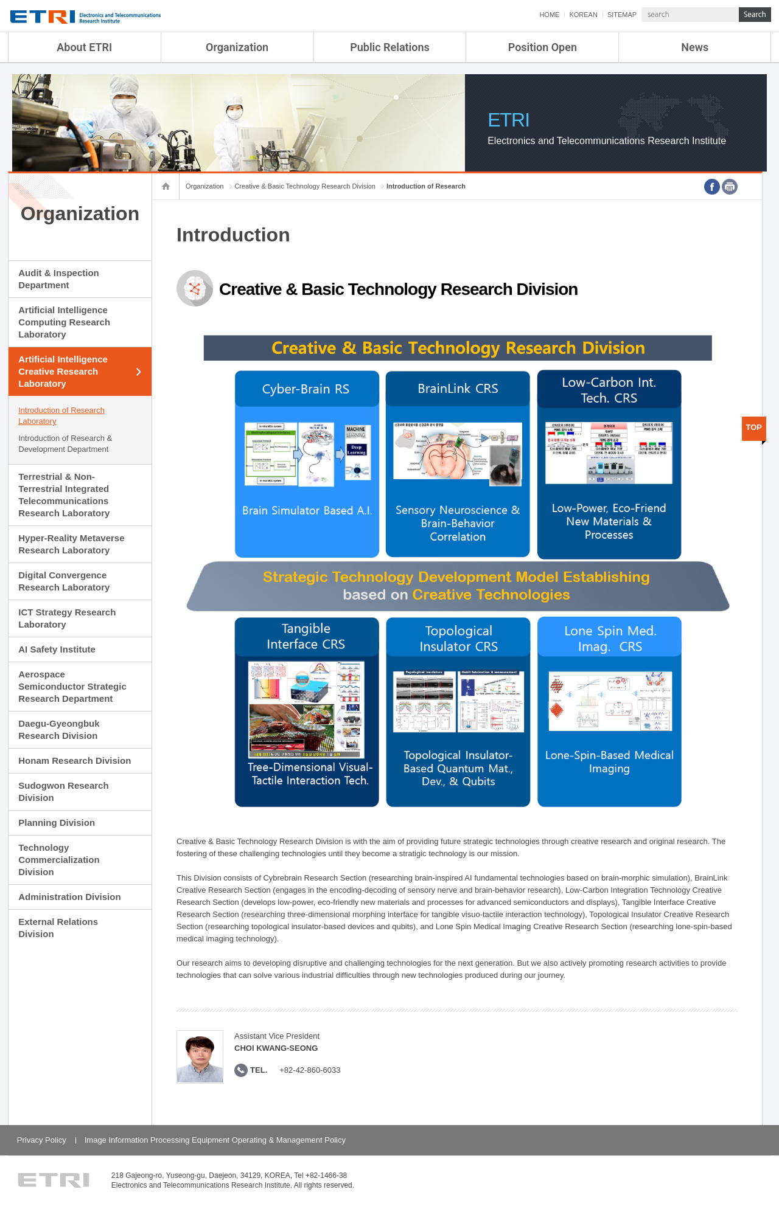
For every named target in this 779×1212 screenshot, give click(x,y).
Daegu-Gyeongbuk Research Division (58, 729)
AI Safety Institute (57, 649)
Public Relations (390, 47)
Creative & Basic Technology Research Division (305, 186)
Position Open (542, 47)
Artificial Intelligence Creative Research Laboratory (63, 371)
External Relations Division (58, 927)
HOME (549, 14)
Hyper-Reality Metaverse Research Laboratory (71, 544)
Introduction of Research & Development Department (65, 444)
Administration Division (69, 897)
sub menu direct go (0, 0)
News (694, 47)
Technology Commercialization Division (58, 859)
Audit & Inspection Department (58, 279)
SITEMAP (622, 14)
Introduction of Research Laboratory (61, 416)
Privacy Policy (41, 1139)
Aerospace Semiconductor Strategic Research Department (72, 686)
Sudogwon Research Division (63, 791)
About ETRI (84, 47)
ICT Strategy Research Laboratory (67, 618)
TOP (754, 427)
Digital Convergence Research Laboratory (64, 581)
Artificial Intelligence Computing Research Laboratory (64, 322)
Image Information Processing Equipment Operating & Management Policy (215, 1139)
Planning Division (56, 822)
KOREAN (583, 14)
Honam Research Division (74, 760)
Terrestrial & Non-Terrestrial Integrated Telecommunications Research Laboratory (64, 494)
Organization (237, 47)
